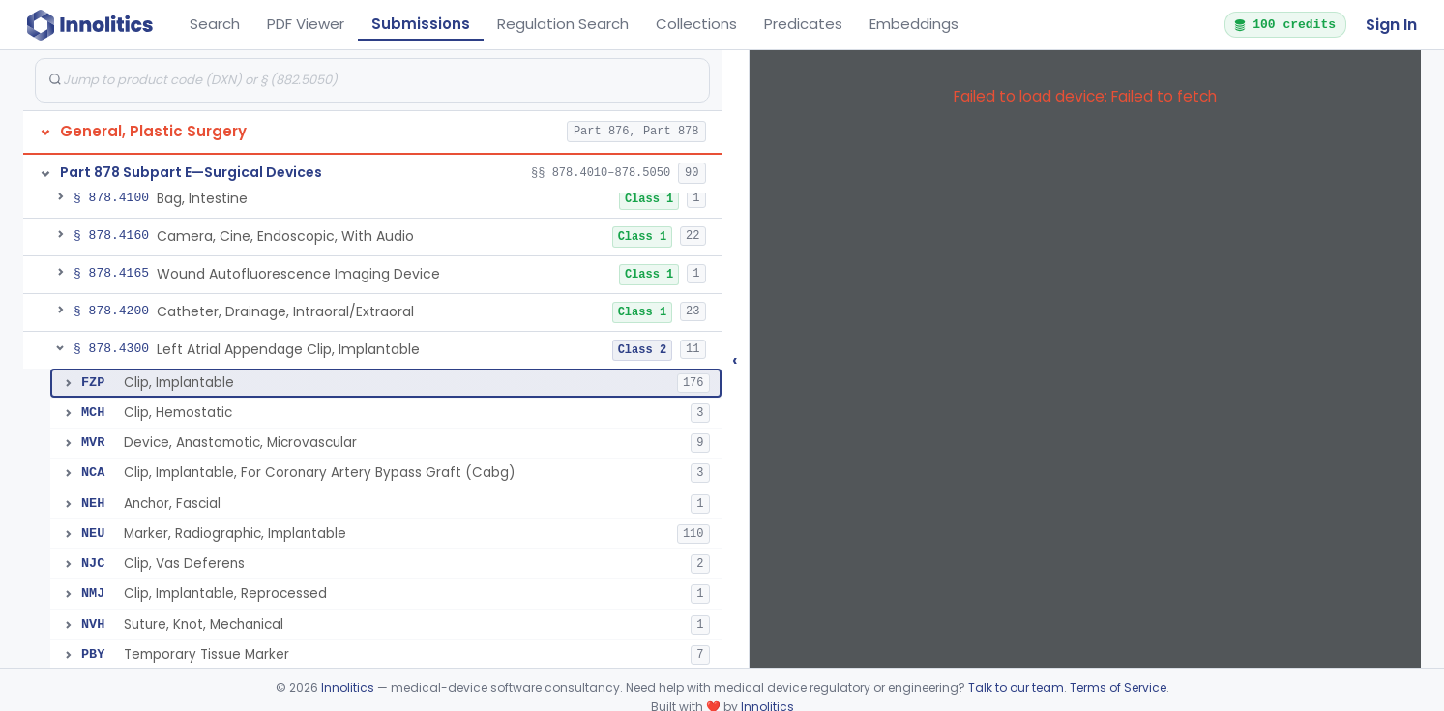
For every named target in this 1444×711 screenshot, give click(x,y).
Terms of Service (1118, 687)
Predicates (803, 24)
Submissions (420, 24)
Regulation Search (563, 24)
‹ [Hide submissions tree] (735, 359)
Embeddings (913, 24)
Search (215, 24)
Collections (696, 24)
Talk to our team (1016, 687)
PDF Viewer (305, 24)
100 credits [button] (1284, 24)
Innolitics (347, 687)
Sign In (1391, 25)
